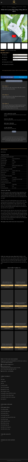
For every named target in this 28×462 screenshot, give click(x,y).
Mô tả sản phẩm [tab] (4, 149)
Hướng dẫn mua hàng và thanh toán (8, 417)
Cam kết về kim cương (5, 429)
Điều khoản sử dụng (5, 423)
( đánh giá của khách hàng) (10, 50)
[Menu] (1, 2)
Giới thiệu (3, 379)
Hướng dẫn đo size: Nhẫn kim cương (8, 393)
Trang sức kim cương (11, 6)
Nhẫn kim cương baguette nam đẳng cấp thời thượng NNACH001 (20, 303)
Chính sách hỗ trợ (5, 407)
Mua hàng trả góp (4, 419)
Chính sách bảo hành (5, 415)
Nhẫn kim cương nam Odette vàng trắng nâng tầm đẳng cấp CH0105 (7, 345)
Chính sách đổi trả (4, 413)
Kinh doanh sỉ (3, 399)
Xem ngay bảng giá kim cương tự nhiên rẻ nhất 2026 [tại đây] (14, 70)
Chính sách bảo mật (5, 425)
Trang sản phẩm (4, 385)
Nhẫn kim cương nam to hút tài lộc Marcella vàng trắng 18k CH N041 (20, 324)
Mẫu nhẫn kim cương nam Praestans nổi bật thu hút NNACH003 (20, 283)
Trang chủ (4, 6)
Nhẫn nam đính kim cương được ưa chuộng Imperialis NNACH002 (7, 303)
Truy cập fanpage (7, 77)
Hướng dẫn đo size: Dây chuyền (7, 395)
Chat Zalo (20, 77)
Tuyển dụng (3, 381)
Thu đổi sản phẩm (4, 409)
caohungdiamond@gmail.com (7, 364)
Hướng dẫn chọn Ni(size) (8, 64)
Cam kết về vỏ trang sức (6, 427)
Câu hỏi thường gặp (5, 387)
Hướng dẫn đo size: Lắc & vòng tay (8, 397)
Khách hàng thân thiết (5, 421)
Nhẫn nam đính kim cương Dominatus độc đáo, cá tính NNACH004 (7, 283)
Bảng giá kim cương (5, 389)
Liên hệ (2, 383)
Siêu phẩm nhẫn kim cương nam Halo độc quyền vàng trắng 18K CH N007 (7, 324)
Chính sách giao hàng (5, 411)
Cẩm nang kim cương (5, 391)
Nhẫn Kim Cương (19, 6)
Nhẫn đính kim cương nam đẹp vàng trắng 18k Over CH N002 (20, 344)
